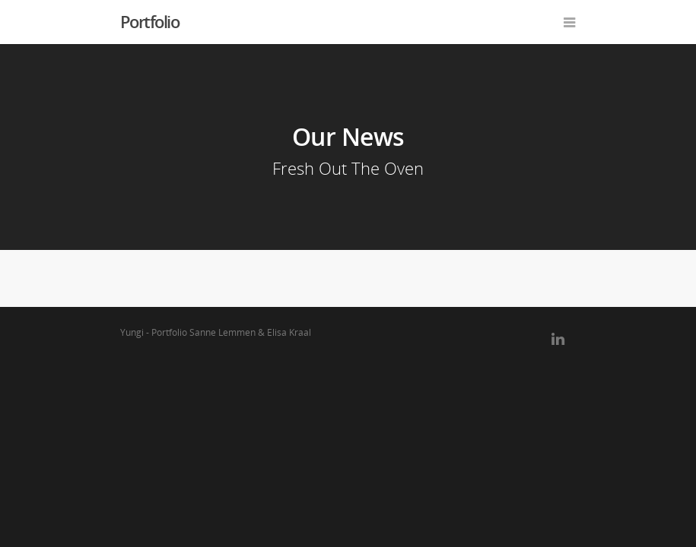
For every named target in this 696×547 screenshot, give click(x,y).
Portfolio (150, 21)
